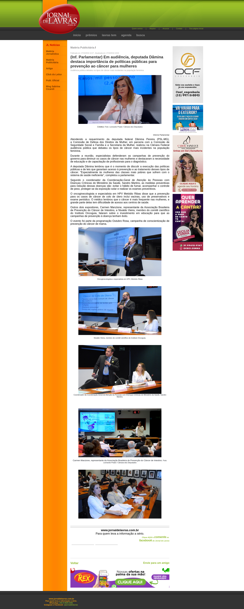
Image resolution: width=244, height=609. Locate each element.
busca (140, 35)
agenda (126, 35)
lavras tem (109, 35)
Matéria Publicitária (52, 61)
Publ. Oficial (52, 80)
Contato (179, 29)
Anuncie (166, 29)
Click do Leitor (54, 74)
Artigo (49, 68)
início (77, 35)
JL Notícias (53, 45)
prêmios (91, 35)
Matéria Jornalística (52, 52)
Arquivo (153, 29)
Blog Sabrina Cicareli (53, 87)
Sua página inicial (196, 29)
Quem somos (137, 29)
